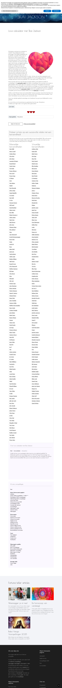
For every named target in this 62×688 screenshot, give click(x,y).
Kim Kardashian (35, 305)
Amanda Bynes (35, 256)
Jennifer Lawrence (36, 313)
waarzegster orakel (21, 83)
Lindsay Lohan (35, 149)
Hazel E (33, 320)
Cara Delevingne (35, 222)
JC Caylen (11, 359)
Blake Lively (34, 379)
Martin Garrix (12, 315)
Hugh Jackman (12, 254)
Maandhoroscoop (14, 524)
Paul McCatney (12, 384)
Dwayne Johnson (13, 330)
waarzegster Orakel (25, 89)
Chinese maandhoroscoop (16, 528)
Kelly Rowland (35, 247)
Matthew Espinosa (13, 269)
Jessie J (33, 190)
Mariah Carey (35, 163)
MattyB (10, 185)
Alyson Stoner (35, 342)
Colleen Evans (35, 274)
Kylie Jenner (34, 168)
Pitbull (10, 381)
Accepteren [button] (56, 10)
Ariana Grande (35, 212)
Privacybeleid (42, 685)
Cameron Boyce (13, 335)
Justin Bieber (12, 313)
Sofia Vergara (35, 357)
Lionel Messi (12, 374)
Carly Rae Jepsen (35, 327)
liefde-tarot (36, 90)
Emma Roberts (35, 171)
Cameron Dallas (12, 303)
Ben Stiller (11, 212)
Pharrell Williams (13, 386)
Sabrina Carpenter (36, 362)
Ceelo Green (12, 166)
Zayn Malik (11, 149)
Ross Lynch (11, 173)
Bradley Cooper (12, 433)
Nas (10, 349)
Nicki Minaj (34, 200)
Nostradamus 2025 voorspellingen (18, 497)
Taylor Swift (34, 217)
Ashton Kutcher (12, 352)
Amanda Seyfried (35, 354)
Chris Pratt (11, 418)
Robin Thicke (12, 332)
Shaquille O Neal (13, 423)
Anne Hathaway (35, 384)
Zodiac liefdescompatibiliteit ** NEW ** (19, 495)
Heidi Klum (34, 300)
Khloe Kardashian (35, 281)
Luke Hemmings (12, 286)
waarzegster (42, 656)
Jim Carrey (11, 357)
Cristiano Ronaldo (13, 310)
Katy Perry (34, 254)
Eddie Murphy (12, 369)
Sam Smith (11, 198)
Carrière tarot (13, 538)
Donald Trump (12, 354)
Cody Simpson (12, 430)
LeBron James (12, 217)
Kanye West (12, 298)
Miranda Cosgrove (36, 340)
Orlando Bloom (12, 296)
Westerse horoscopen (15, 517)
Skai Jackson (34, 369)
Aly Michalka (34, 252)
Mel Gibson (12, 428)
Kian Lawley (12, 398)
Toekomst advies (14, 510)
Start (11, 451)
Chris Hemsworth (13, 266)
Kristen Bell (34, 151)
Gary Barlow (12, 183)
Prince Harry (12, 440)
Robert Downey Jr (13, 215)
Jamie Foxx (34, 210)
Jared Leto (11, 252)
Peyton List (34, 232)
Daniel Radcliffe (12, 193)
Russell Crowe (12, 264)
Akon (10, 276)
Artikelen (12, 494)
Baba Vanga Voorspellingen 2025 (17, 632)
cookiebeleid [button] (45, 4)
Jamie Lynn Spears (36, 386)
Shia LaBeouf (12, 229)
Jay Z (10, 347)
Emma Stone (34, 195)
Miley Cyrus (34, 220)
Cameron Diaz (35, 181)
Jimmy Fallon (12, 342)
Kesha (33, 283)
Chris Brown (12, 274)
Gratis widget (13, 563)
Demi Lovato (34, 315)
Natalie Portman (35, 391)
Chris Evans (12, 413)
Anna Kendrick (35, 237)
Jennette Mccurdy (36, 298)
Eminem (11, 320)
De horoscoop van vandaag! (39, 604)
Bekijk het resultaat (15, 124)
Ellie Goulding (35, 166)
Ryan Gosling (12, 376)
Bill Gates (11, 271)
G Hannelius (34, 178)
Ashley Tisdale (35, 183)
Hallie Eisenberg (35, 234)
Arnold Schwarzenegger (14, 237)
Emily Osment (35, 161)
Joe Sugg (11, 327)
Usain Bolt (11, 337)
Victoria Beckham (35, 374)
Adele (33, 259)
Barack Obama (12, 318)
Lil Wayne (11, 178)
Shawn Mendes (12, 288)
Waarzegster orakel (14, 508)
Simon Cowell (12, 151)
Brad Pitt (11, 344)
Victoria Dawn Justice (36, 286)
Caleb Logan (12, 256)
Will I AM (11, 281)
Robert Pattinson (13, 408)
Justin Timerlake (12, 300)
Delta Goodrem (35, 393)
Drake (10, 242)
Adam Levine (12, 210)
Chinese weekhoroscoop (15, 527)
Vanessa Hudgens (36, 188)
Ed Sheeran (12, 340)
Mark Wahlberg (12, 362)
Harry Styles (12, 391)
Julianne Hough (35, 261)
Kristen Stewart (35, 352)
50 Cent (11, 388)
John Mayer (11, 159)
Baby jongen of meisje (15, 552)
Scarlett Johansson (36, 335)
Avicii (10, 181)
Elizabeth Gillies (35, 318)
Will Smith (11, 278)
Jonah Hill (11, 244)
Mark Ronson (12, 222)
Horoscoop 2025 (14, 500)
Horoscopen (13, 516)
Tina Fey (34, 266)
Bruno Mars (12, 239)
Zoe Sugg (34, 156)
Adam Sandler (12, 379)
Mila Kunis (34, 229)
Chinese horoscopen (14, 519)
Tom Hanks (11, 435)
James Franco (12, 410)
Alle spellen (12, 546)
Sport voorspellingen (14, 547)
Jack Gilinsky (12, 437)
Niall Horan (11, 261)
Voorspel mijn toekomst (15, 505)
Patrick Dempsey (13, 291)
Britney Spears (35, 215)
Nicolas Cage (12, 283)
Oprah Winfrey (35, 403)
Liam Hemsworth (13, 234)
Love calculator (13, 558)
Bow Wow (11, 403)
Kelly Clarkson (35, 310)
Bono (10, 247)
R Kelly (10, 393)
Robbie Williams (12, 259)
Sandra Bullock (35, 337)
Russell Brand (12, 163)
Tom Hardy (11, 420)
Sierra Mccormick (35, 398)
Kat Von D (34, 288)
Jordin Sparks (35, 308)
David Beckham (12, 208)
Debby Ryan (34, 225)
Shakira (33, 205)
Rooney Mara (35, 344)
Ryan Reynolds (12, 188)
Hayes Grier (12, 322)
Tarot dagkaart (13, 535)
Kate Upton (34, 173)
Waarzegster (13, 511)
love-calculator (17, 451)
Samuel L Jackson (13, 293)
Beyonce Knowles (36, 198)
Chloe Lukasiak (35, 242)
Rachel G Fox (35, 239)
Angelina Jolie (35, 276)
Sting (10, 232)
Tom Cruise (11, 425)
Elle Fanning (34, 364)
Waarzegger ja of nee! (17, 603)
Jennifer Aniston (35, 332)
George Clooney (13, 203)
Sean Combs (12, 308)
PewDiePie (11, 364)
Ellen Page (34, 269)
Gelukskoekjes (13, 557)
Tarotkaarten (13, 539)
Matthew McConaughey (14, 305)
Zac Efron (11, 366)
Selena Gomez (35, 296)
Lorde (33, 227)
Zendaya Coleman (36, 401)
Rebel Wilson (35, 244)
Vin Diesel (11, 195)
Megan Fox (34, 388)
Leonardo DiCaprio (13, 161)
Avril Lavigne (34, 322)
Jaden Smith (12, 249)
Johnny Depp (12, 190)
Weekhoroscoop (14, 522)
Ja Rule (11, 415)
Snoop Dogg (12, 176)
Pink (33, 349)
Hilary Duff (34, 396)
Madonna (34, 185)
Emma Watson (35, 376)
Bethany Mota (35, 293)
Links (11, 564)
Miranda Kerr (34, 203)
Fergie (33, 330)
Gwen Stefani (35, 347)
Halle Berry (34, 303)
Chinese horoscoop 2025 (16, 502)
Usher (10, 371)
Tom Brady (11, 168)
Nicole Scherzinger (36, 271)
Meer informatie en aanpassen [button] (9, 10)
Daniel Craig (34, 381)
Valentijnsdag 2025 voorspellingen (17, 499)
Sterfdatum (12, 554)
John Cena (11, 225)
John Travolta (12, 406)
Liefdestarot (13, 536)
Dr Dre (11, 200)
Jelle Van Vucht (12, 401)
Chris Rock (11, 156)
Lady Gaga (34, 366)
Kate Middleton (35, 291)
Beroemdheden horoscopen (16, 530)
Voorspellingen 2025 (15, 503)
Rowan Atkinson (12, 171)
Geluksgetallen (13, 555)
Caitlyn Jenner (35, 359)
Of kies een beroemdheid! (29, 124)
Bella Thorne (34, 154)
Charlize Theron (35, 193)
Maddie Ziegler (35, 371)
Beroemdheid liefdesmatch (16, 549)
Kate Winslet (34, 176)
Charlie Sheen (12, 154)
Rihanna (33, 325)
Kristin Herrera (35, 278)
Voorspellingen (13, 506)
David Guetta (12, 325)
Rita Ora (33, 264)
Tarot (41, 663)
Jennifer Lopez (35, 208)
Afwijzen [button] (47, 10)
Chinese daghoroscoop (15, 525)
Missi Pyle (34, 159)
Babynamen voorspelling (15, 550)
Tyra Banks (34, 249)
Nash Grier (11, 220)
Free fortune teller (12, 686)
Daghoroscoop (13, 521)
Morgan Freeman (13, 396)
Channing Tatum (12, 227)
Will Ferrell (11, 205)
